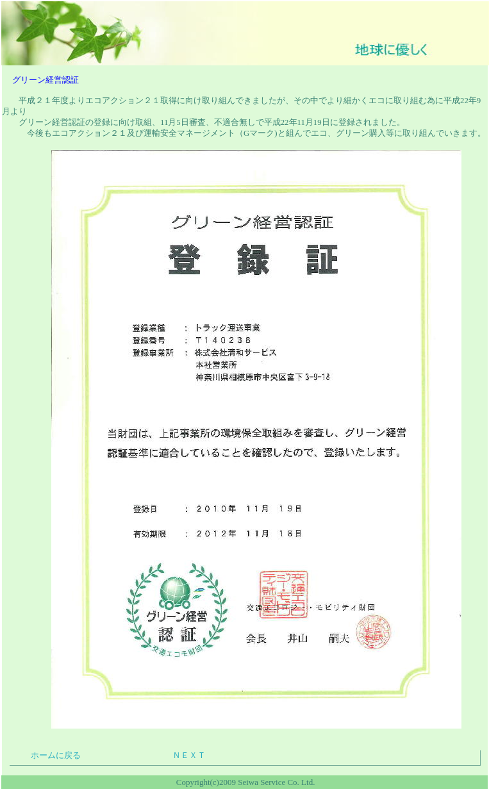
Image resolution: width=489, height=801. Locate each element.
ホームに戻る (56, 755)
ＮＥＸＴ (189, 755)
